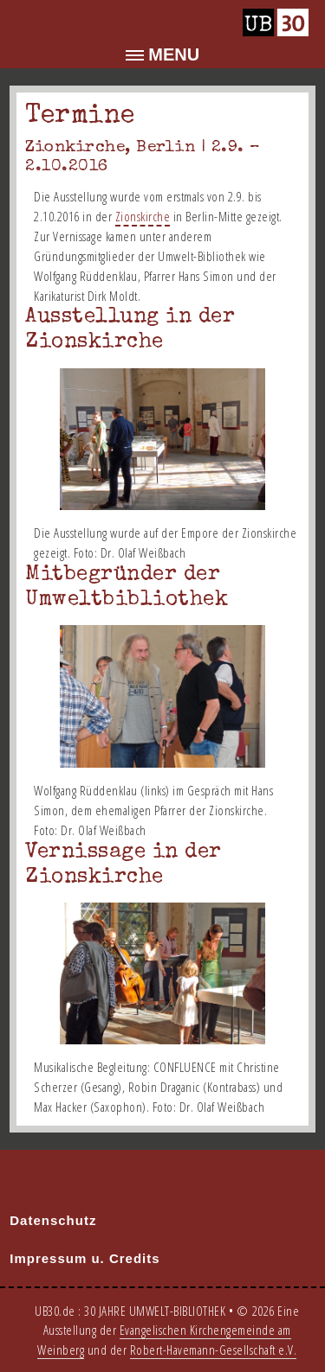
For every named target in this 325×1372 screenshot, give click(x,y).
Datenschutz (53, 1220)
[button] (162, 54)
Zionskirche (143, 216)
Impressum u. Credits (84, 1258)
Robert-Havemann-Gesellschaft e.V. (213, 1349)
